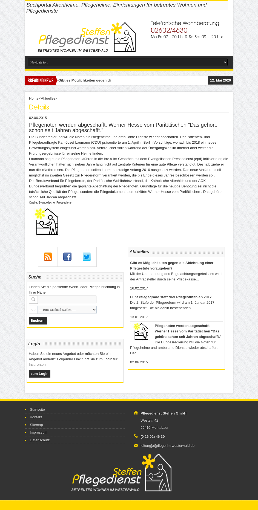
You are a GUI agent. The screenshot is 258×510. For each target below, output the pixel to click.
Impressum (38, 432)
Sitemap (36, 425)
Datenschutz (40, 440)
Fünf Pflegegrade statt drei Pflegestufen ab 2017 (171, 297)
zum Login (39, 374)
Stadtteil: (33, 310)
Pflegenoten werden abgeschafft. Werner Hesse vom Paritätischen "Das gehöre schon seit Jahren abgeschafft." (188, 331)
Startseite (37, 409)
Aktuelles (48, 98)
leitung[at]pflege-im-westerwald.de (167, 446)
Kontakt (36, 417)
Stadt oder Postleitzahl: (33, 299)
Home (34, 98)
